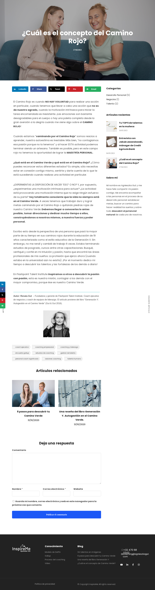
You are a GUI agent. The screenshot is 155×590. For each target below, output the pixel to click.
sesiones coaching (53, 359)
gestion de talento (68, 353)
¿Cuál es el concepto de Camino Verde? (97, 563)
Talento (110, 103)
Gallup (48, 555)
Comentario (19, 450)
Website (78, 489)
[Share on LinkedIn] (20, 89)
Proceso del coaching (55, 559)
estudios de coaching (45, 353)
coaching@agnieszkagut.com (136, 555)
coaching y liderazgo (69, 347)
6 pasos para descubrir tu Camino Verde (96, 555)
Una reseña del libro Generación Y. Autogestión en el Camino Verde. (79, 415)
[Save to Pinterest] (75, 89)
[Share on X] (56, 89)
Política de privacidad (45, 584)
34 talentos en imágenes (89, 552)
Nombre (16, 489)
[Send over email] (93, 89)
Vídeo (47, 563)
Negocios (111, 99)
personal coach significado (26, 359)
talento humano (74, 359)
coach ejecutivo (22, 347)
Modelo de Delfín (53, 552)
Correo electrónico (53, 489)
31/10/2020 (33, 420)
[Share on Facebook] (38, 89)
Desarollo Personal (116, 95)
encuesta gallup (22, 353)
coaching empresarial (44, 347)
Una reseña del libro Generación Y (93, 559)
